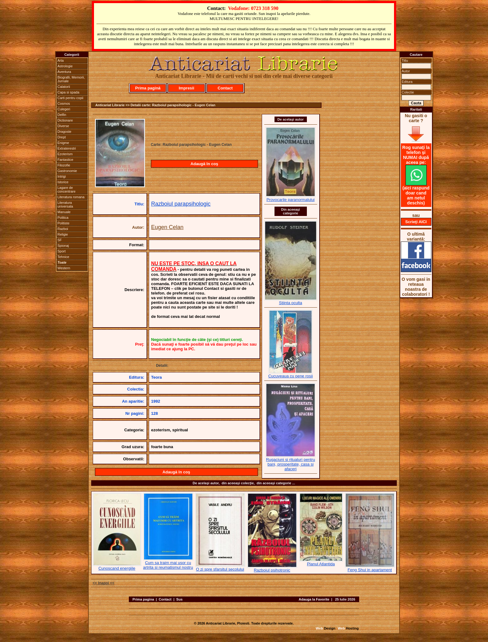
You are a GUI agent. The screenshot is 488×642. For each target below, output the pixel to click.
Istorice (63, 182)
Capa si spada (68, 92)
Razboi (63, 229)
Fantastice (65, 159)
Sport (62, 251)
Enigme (63, 143)
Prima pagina (143, 599)
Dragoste (65, 131)
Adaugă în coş (204, 163)
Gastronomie (67, 171)
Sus (179, 599)
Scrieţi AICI (416, 221)
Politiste (64, 223)
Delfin (62, 115)
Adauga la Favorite (314, 599)
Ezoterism (65, 154)
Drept (62, 137)
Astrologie (65, 66)
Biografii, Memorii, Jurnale (71, 79)
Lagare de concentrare (67, 189)
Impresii (186, 88)
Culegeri (64, 109)
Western (64, 268)
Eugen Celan (167, 227)
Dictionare (65, 120)
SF (60, 240)
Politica (63, 217)
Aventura (64, 72)
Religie (63, 234)
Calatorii (64, 87)
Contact (225, 88)
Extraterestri (67, 148)
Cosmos (64, 103)
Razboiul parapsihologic (181, 204)
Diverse (63, 126)
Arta (61, 60)
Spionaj (63, 245)
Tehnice (63, 257)
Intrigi (62, 176)
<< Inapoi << (104, 583)
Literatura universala (65, 204)
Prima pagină (148, 88)
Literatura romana (71, 197)
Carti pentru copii (70, 98)
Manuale (64, 212)
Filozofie (64, 165)
